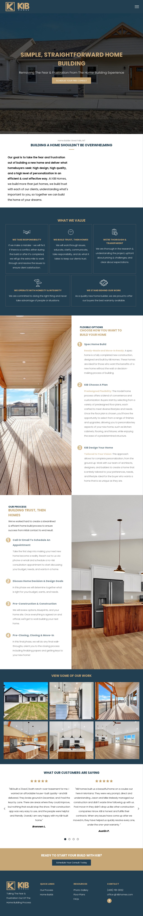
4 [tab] (77, 839)
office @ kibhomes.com (120, 894)
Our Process (46, 890)
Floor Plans (79, 894)
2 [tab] (69, 839)
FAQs (76, 899)
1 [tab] (65, 839)
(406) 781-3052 (115, 890)
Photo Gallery (81, 890)
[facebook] (109, 901)
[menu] (136, 6)
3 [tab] (73, 839)
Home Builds (46, 894)
